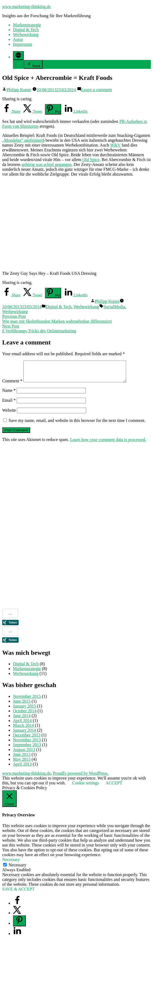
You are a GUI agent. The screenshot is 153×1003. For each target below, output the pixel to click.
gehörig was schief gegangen (46, 164)
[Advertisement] (23, 531)
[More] (18, 55)
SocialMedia (114, 306)
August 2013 (24, 753)
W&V (115, 145)
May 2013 (21, 763)
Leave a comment (96, 89)
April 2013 (22, 768)
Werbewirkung (26, 34)
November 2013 (27, 744)
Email (9, 404)
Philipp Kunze (18, 89)
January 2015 (24, 710)
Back (33, 64)
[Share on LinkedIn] (76, 111)
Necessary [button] (11, 863)
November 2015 (27, 700)
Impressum (22, 44)
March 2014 (23, 729)
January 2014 (24, 734)
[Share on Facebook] (11, 111)
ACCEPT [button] (114, 787)
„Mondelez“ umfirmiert (22, 140)
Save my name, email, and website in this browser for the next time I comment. (77, 424)
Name (9, 394)
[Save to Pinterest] (53, 109)
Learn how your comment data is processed (107, 443)
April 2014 (22, 724)
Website (9, 414)
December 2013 (26, 739)
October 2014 (25, 715)
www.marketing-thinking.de (26, 6)
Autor (18, 39)
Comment (12, 385)
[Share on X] (32, 111)
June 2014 (21, 719)
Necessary (17, 869)
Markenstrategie (27, 25)
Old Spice (91, 159)
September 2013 (27, 748)
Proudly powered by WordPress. (80, 777)
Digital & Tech (26, 29)
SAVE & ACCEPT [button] (18, 893)
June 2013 (21, 758)
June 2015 (21, 705)
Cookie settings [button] (85, 787)
